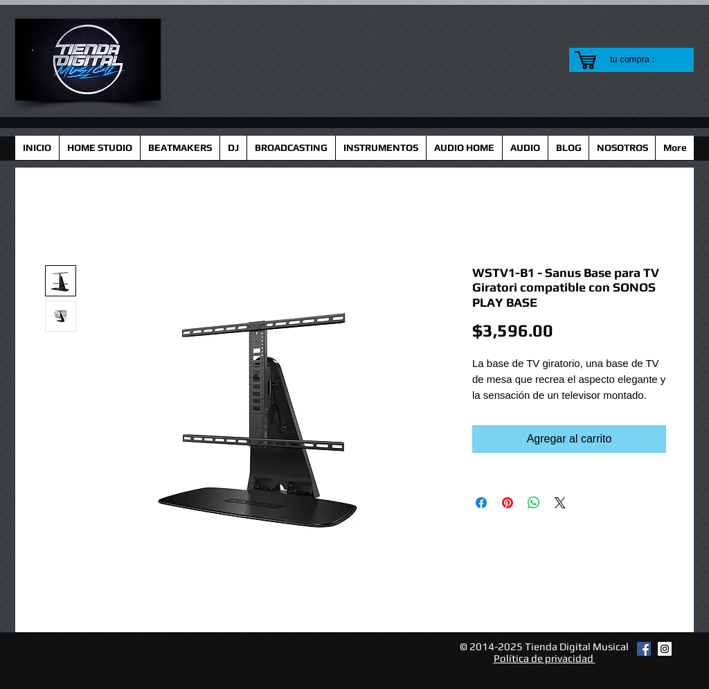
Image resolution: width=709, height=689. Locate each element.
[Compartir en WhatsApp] (534, 502)
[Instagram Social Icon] (665, 649)
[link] (641, 59)
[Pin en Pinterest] (507, 502)
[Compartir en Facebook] (481, 502)
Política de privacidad (544, 658)
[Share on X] (560, 502)
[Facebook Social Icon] (644, 649)
